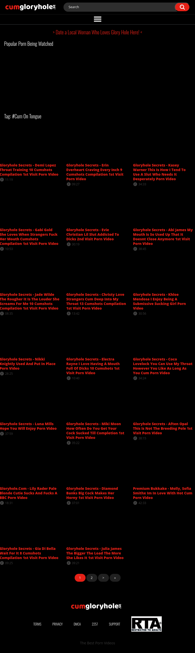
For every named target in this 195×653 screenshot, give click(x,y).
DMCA (77, 624)
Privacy (57, 624)
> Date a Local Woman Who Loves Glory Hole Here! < (97, 32)
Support (114, 624)
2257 (95, 624)
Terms (37, 624)
